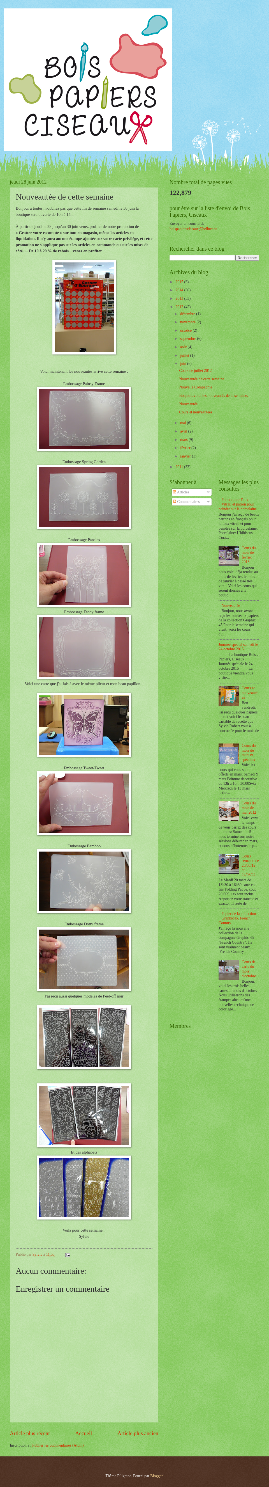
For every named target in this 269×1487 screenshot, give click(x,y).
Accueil (83, 1433)
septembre (188, 339)
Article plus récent (30, 1433)
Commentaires (186, 502)
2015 (179, 282)
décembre (188, 314)
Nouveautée (188, 404)
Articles (181, 492)
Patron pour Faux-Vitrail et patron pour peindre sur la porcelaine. (238, 504)
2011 (179, 467)
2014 (179, 290)
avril (184, 431)
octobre (186, 330)
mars (184, 440)
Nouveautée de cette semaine (201, 379)
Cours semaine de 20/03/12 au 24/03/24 (250, 865)
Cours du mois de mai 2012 (249, 808)
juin (183, 364)
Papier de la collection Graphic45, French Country (237, 918)
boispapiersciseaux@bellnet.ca (193, 229)
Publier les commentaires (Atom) (58, 1445)
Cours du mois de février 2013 (249, 555)
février (185, 448)
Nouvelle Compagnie (195, 387)
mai (183, 423)
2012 (179, 307)
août (184, 347)
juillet (185, 355)
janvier (186, 456)
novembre (188, 322)
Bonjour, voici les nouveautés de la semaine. (213, 396)
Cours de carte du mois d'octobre (249, 969)
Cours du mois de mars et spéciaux (249, 753)
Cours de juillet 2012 (195, 371)
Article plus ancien (137, 1433)
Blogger (156, 1476)
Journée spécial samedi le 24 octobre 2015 (238, 646)
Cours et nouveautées (195, 412)
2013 (179, 298)
